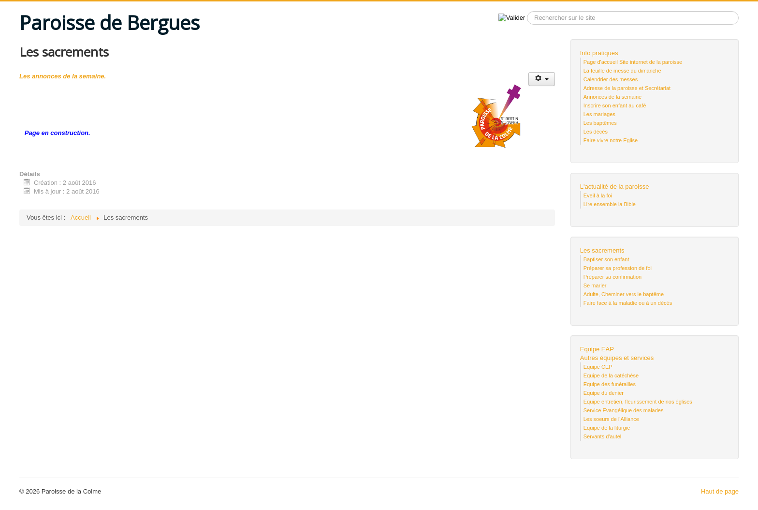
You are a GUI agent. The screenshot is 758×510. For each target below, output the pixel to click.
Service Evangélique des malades (623, 410)
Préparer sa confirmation (612, 277)
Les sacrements (602, 250)
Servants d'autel (602, 436)
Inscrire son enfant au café (614, 105)
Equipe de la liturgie (606, 428)
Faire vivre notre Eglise (610, 140)
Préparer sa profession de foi (617, 268)
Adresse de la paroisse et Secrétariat (627, 88)
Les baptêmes (600, 123)
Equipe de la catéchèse (611, 375)
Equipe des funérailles (609, 384)
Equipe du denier (603, 393)
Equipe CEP (597, 367)
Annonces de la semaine (612, 97)
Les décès (595, 132)
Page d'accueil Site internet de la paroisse (633, 62)
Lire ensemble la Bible (609, 204)
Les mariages (599, 114)
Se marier (595, 285)
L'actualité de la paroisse (614, 186)
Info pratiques (599, 53)
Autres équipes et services (617, 357)
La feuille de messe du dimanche (622, 71)
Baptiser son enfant (606, 259)
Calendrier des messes (610, 79)
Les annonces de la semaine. (62, 76)
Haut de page (720, 491)
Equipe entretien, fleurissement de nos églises (637, 402)
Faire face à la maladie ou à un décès (627, 303)
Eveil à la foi (597, 195)
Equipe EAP (597, 349)
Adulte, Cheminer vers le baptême (623, 294)
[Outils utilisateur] (541, 79)
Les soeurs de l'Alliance (611, 419)
